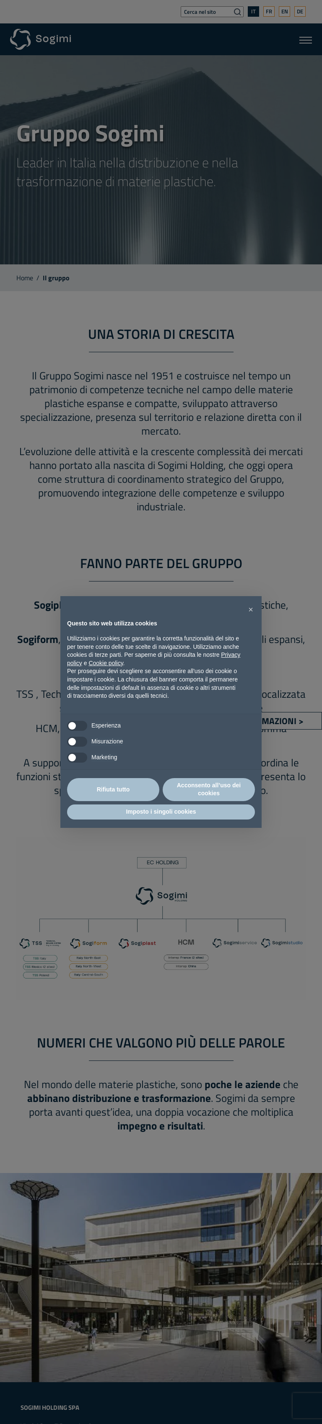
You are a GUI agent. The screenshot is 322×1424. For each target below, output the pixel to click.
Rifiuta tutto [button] (113, 789)
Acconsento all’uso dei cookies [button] (209, 789)
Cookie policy (105, 663)
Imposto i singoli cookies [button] (161, 811)
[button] (250, 609)
